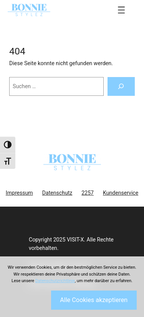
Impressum (19, 193)
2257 (87, 193)
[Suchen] (121, 86)
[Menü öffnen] (121, 10)
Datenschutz (57, 193)
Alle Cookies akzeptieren (93, 300)
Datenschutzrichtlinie (55, 280)
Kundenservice (120, 193)
